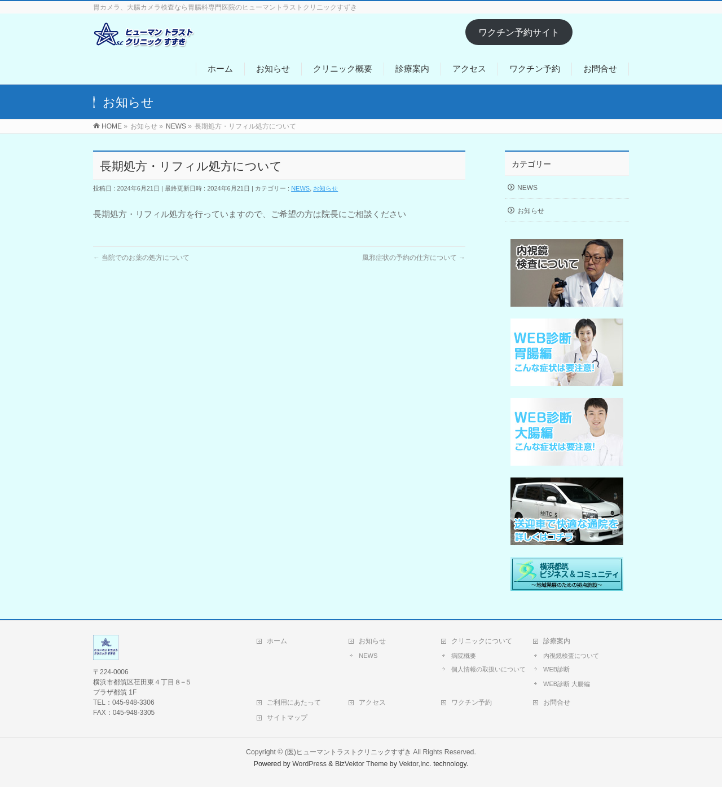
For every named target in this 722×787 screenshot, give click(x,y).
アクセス (372, 702)
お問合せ (556, 702)
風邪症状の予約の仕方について (413, 258)
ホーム (277, 641)
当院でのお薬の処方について (141, 258)
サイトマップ (287, 718)
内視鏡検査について (571, 655)
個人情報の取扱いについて (488, 669)
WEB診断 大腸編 (566, 683)
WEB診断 (556, 669)
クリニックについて (481, 641)
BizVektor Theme (361, 764)
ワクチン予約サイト (519, 32)
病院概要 (463, 655)
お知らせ (325, 188)
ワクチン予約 (471, 702)
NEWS (300, 188)
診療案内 (556, 641)
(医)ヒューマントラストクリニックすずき (348, 752)
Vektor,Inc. (415, 764)
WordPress (309, 764)
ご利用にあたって (294, 702)
